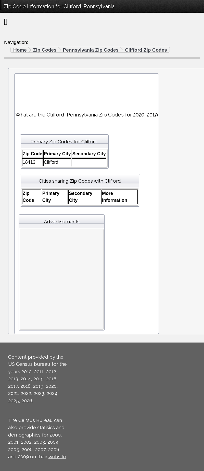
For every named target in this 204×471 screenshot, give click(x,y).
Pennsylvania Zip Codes (91, 50)
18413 (29, 162)
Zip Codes (45, 50)
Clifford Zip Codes (146, 50)
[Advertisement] (86, 90)
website (57, 456)
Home (20, 50)
